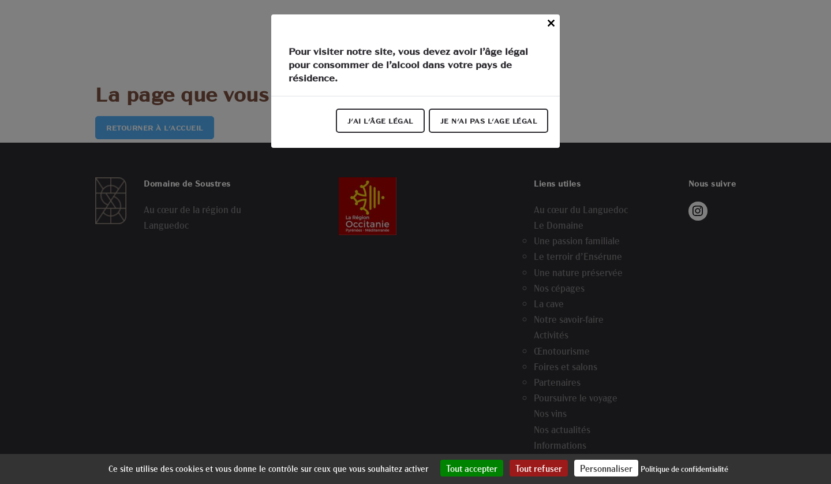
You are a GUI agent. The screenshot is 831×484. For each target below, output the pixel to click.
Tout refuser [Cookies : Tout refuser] (538, 468)
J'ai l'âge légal (380, 120)
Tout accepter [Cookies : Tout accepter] (471, 468)
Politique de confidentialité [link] (684, 468)
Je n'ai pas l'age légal (488, 120)
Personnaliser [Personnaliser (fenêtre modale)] (606, 468)
